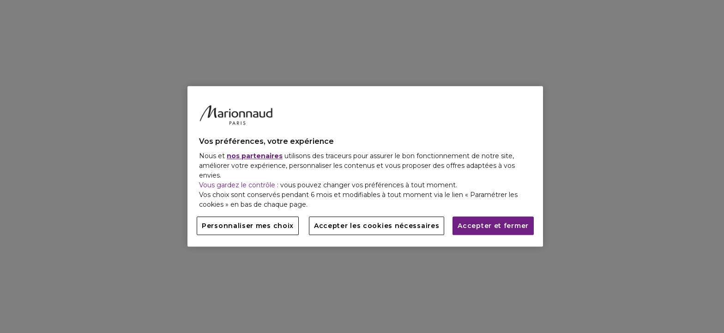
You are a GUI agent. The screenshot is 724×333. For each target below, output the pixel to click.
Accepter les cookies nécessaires (376, 226)
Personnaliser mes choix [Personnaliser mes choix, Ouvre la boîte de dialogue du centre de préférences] (248, 226)
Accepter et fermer (493, 226)
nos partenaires (255, 156)
